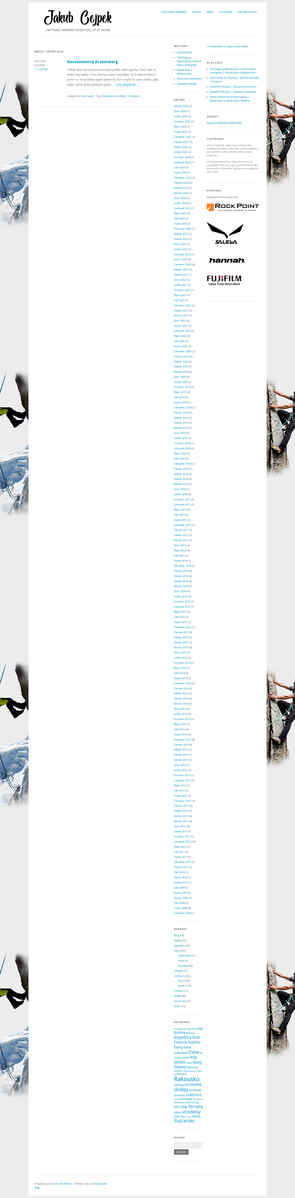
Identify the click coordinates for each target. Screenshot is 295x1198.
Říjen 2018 (180, 453)
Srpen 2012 (180, 795)
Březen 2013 (181, 759)
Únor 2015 (180, 652)
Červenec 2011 (182, 862)
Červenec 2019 (182, 407)
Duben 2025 (181, 147)
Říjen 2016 (180, 550)
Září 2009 (179, 887)
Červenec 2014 (182, 683)
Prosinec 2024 (182, 157)
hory (180, 980)
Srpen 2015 (180, 622)
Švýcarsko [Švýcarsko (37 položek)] (184, 1120)
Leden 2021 (180, 325)
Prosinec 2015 (182, 601)
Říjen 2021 (180, 295)
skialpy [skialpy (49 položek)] (181, 1089)
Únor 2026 (180, 111)
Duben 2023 (181, 239)
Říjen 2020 (180, 336)
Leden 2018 (180, 494)
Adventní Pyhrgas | (221, 86)
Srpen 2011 (180, 856)
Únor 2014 (180, 708)
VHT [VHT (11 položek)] (177, 1107)
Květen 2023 (181, 233)
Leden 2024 (180, 203)
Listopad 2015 (182, 606)
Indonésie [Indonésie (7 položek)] (181, 1053)
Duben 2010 (181, 882)
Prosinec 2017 (182, 499)
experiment (184, 955)
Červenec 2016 (182, 565)
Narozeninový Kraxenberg (92, 61)
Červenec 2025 (182, 136)
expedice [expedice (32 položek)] (183, 1037)
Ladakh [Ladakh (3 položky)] (185, 1057)
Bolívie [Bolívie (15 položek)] (180, 1032)
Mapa (210, 12)
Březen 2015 (181, 647)
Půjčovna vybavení (173, 12)
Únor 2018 (180, 489)
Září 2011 (179, 851)
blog (176, 935)
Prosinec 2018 (182, 443)
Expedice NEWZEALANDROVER (224, 122)
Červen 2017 (181, 530)
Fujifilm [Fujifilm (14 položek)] (194, 1042)
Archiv (196, 12)
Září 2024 (179, 167)
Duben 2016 (181, 581)
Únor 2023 (180, 244)
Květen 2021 (181, 310)
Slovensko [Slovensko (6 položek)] (195, 1090)
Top (37, 1187)
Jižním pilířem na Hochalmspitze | (229, 96)
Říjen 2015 (180, 611)
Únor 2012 (180, 826)
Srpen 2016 (180, 560)
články (177, 940)
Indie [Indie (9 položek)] (187, 1047)
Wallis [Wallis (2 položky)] (184, 1116)
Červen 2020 (181, 356)
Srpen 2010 (180, 877)
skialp (177, 995)
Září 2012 (179, 790)
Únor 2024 (180, 198)
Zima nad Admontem (189, 78)
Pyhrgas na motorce (244, 86)
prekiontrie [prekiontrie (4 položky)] (180, 1074)
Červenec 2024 (182, 177)
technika (183, 965)
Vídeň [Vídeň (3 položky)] (177, 1116)
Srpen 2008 (180, 908)
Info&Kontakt (248, 12)
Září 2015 (179, 616)
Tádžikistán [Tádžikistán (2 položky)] (179, 1102)
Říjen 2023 (180, 213)
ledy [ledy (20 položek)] (193, 1057)
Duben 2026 (181, 106)
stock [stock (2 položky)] (176, 1099)
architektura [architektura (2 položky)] (180, 1029)
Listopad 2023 (182, 208)
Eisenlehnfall (184, 52)
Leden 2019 (180, 438)
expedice (179, 945)
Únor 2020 (180, 376)
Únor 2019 (180, 433)
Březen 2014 (181, 703)
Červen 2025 (181, 142)
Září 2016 (179, 555)
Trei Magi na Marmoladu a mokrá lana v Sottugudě (189, 61)
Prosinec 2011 (182, 836)
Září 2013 (179, 729)
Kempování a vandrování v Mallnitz (230, 100)
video (177, 1006)
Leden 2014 (180, 713)
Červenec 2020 (182, 351)
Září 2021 (179, 300)
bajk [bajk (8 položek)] (200, 1028)
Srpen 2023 (180, 223)
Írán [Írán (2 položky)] (189, 1116)
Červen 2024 (181, 182)
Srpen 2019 (180, 402)
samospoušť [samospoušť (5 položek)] (181, 1084)
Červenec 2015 (182, 627)
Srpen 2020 (180, 346)
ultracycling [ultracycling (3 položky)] (192, 1102)
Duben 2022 (181, 274)
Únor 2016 (180, 591)
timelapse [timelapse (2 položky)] (198, 1099)
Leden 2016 (180, 596)
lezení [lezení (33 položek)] (179, 1062)
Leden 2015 (180, 657)
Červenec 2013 (182, 739)
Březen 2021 (181, 315)
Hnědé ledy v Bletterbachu (240, 72)
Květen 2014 (181, 693)
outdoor (179, 976)
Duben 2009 (181, 897)
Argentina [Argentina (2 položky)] (191, 1029)
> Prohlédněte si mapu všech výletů (227, 46)
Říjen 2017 (180, 509)
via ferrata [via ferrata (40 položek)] (192, 1106)
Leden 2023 (180, 249)
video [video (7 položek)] (177, 1112)
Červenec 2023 (182, 228)
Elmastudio (100, 1183)
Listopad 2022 (182, 254)
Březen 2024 (181, 193)
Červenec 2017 (182, 525)
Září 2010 (179, 872)
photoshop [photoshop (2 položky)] (190, 1071)
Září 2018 (179, 458)
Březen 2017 (181, 540)
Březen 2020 (181, 371)
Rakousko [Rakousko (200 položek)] (187, 1079)
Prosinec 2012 (182, 775)
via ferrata (180, 1001)
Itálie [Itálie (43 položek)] (193, 1052)
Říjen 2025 (180, 126)
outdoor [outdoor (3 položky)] (178, 1071)
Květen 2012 (181, 810)
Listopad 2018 (182, 448)
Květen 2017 (181, 535)
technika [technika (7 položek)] (186, 1099)
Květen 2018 (181, 474)
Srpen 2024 (180, 172)
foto (83, 96)
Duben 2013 (181, 754)
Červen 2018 (181, 468)
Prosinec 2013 (182, 719)
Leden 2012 (180, 831)
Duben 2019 (181, 422)
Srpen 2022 (180, 259)
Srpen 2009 (180, 892)
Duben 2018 (181, 478)
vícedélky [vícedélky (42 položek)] (191, 1112)
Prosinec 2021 (182, 290)
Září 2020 (179, 341)
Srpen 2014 (180, 678)
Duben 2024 (181, 187)
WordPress (65, 1183)
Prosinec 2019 (182, 387)
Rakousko (108, 96)
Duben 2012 (181, 816)
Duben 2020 (181, 366)
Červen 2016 (181, 571)
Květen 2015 (181, 637)
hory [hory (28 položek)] (178, 1047)
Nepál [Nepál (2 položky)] (189, 1063)
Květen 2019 (181, 417)
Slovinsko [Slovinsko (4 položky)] (179, 1095)
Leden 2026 (180, 116)
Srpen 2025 (180, 131)
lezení (90, 96)
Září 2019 (179, 397)
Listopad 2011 (182, 841)
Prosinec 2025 (182, 121)
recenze (178, 990)
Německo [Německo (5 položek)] (192, 1067)
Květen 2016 (181, 576)
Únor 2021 (180, 320)
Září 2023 (179, 218)
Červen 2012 (181, 805)
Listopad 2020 (182, 330)
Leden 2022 (180, 284)
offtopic (179, 970)
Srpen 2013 (180, 734)
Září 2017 (179, 514)
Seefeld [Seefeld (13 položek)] (195, 1085)
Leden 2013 (180, 770)
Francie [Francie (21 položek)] (180, 1042)
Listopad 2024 (182, 162)
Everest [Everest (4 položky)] (190, 1033)
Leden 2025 (180, 152)
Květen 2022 (181, 269)
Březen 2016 (181, 586)
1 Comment (41, 69)
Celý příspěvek (128, 85)
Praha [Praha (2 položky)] (199, 1071)
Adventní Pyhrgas (187, 83)
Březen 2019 (181, 427)
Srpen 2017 (180, 519)
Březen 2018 (181, 484)
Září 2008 (179, 903)
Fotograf (225, 12)
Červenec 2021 (182, 305)
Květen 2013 (181, 749)
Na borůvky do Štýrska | (224, 77)
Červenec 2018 (182, 463)
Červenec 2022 (182, 264)
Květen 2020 (181, 361)
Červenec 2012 (182, 800)
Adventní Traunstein (244, 91)
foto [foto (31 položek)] (196, 1037)
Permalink (133, 96)
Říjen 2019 (180, 392)
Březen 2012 (181, 821)
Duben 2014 (181, 698)
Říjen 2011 (180, 846)
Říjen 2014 (180, 668)
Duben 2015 (181, 642)
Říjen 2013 (180, 724)
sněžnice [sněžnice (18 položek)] (193, 1094)
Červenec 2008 (182, 913)
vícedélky (120, 96)
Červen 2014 (181, 688)
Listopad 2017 (182, 504)
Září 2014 (179, 673)
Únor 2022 (180, 279)
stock (181, 960)
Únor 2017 (180, 545)
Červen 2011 (181, 867)
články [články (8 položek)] (196, 1116)
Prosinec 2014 (182, 662)
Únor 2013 (180, 765)
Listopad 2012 (182, 780)
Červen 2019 (181, 412)
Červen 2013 (181, 744)
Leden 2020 (180, 381)
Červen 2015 (181, 632)
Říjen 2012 (180, 785)
